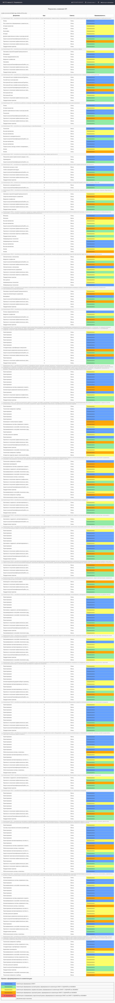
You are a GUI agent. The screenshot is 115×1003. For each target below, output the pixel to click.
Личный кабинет (77, 2)
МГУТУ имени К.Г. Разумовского (12, 2)
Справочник (90, 2)
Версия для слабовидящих (107, 2)
